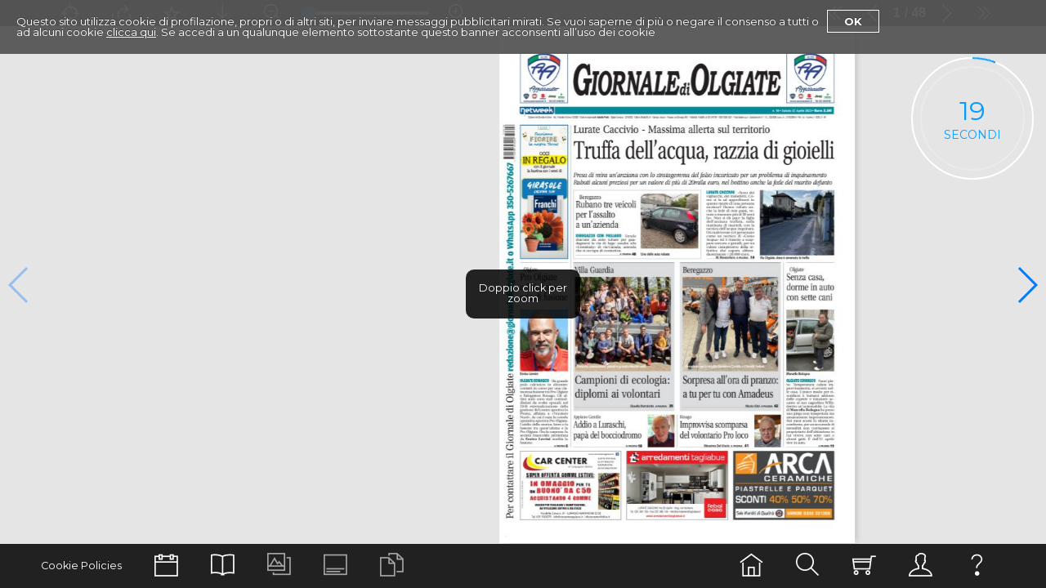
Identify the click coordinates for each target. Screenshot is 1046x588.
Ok (853, 21)
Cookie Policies (81, 565)
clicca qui (131, 31)
